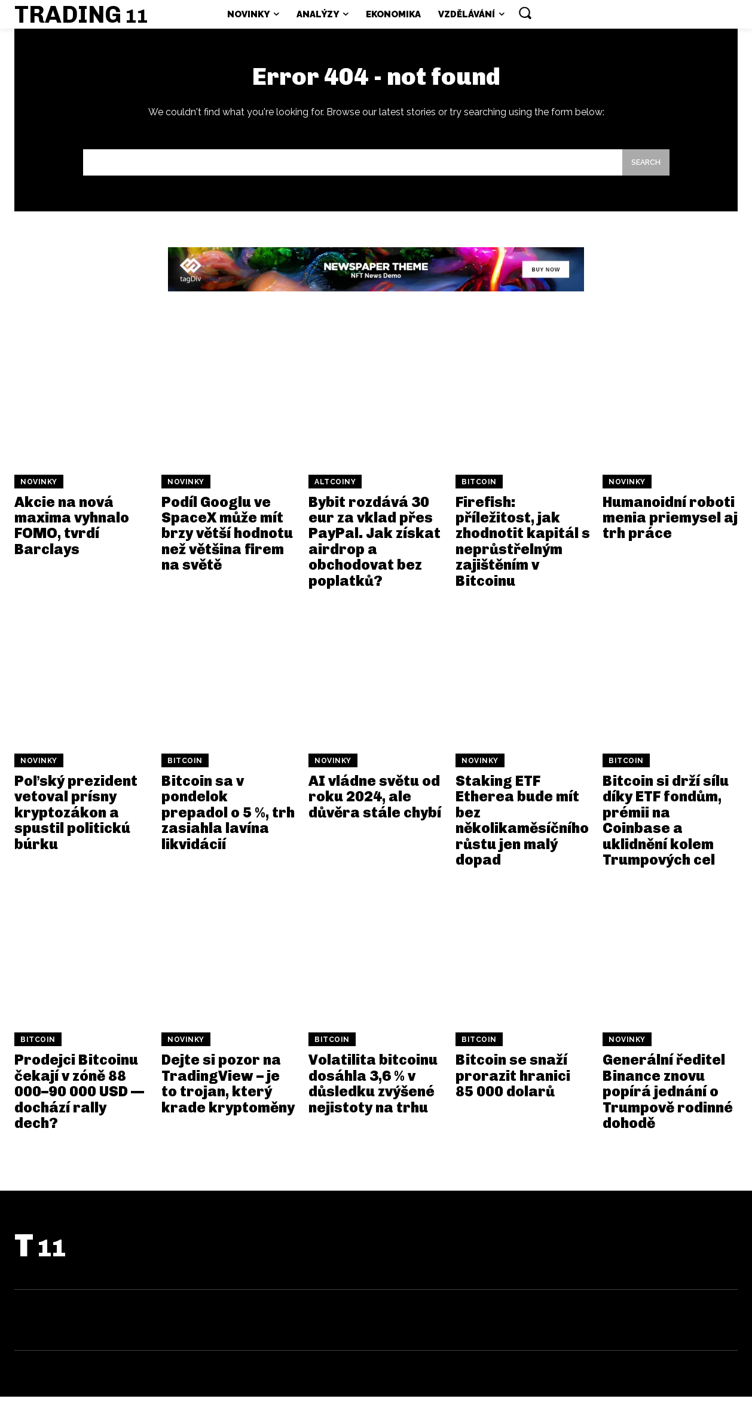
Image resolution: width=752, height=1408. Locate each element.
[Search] (643, 172)
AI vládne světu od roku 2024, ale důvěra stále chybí (374, 807)
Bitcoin (479, 493)
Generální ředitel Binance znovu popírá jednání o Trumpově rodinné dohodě (668, 1102)
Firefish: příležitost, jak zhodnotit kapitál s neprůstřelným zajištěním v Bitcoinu (523, 553)
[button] (525, 12)
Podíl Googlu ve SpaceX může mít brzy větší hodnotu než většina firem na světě (227, 545)
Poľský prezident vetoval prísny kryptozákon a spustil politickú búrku (75, 823)
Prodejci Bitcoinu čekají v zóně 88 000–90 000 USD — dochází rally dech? (79, 1102)
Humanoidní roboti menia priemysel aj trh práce (670, 529)
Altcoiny (335, 493)
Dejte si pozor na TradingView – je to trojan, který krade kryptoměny (228, 1094)
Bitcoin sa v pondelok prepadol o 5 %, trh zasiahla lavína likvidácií (228, 823)
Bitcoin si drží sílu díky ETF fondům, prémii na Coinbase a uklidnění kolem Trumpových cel (666, 831)
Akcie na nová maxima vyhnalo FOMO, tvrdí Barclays (71, 537)
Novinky (38, 493)
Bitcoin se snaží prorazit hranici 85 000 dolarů (513, 1086)
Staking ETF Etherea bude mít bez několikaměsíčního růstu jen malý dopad (522, 831)
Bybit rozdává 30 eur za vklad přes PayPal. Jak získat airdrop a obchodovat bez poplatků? (374, 553)
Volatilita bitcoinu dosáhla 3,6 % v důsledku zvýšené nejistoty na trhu (373, 1094)
